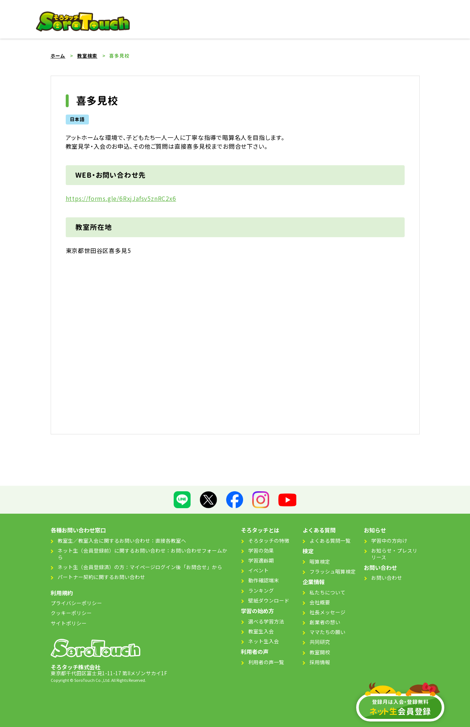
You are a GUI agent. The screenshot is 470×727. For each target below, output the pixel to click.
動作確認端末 (263, 580)
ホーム (58, 56)
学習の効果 (261, 550)
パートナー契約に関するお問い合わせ (101, 576)
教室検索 (87, 56)
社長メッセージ (328, 612)
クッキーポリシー (71, 612)
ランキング (261, 590)
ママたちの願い (328, 632)
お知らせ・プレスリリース (394, 554)
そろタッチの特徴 (268, 540)
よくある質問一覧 (330, 540)
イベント (258, 570)
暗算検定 (320, 561)
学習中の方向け (389, 540)
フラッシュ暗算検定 (333, 571)
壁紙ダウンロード (268, 600)
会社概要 (320, 602)
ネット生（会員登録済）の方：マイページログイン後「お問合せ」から (140, 567)
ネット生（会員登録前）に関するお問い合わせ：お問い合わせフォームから (142, 554)
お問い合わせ (386, 577)
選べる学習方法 (266, 621)
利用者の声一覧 (266, 662)
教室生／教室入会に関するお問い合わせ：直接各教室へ (122, 540)
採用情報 (320, 662)
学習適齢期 (261, 560)
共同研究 (320, 641)
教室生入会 (261, 631)
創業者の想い (325, 622)
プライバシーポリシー (76, 603)
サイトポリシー (69, 623)
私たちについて (328, 592)
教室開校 (320, 652)
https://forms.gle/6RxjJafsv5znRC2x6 (121, 198)
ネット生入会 (263, 641)
